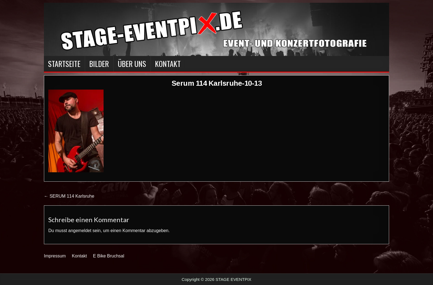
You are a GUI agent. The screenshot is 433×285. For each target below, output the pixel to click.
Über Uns (132, 63)
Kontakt (168, 63)
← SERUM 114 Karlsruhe (69, 196)
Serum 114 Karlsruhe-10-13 (216, 83)
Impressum (55, 256)
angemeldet (79, 230)
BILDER (99, 63)
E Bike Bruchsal (108, 256)
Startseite (64, 63)
